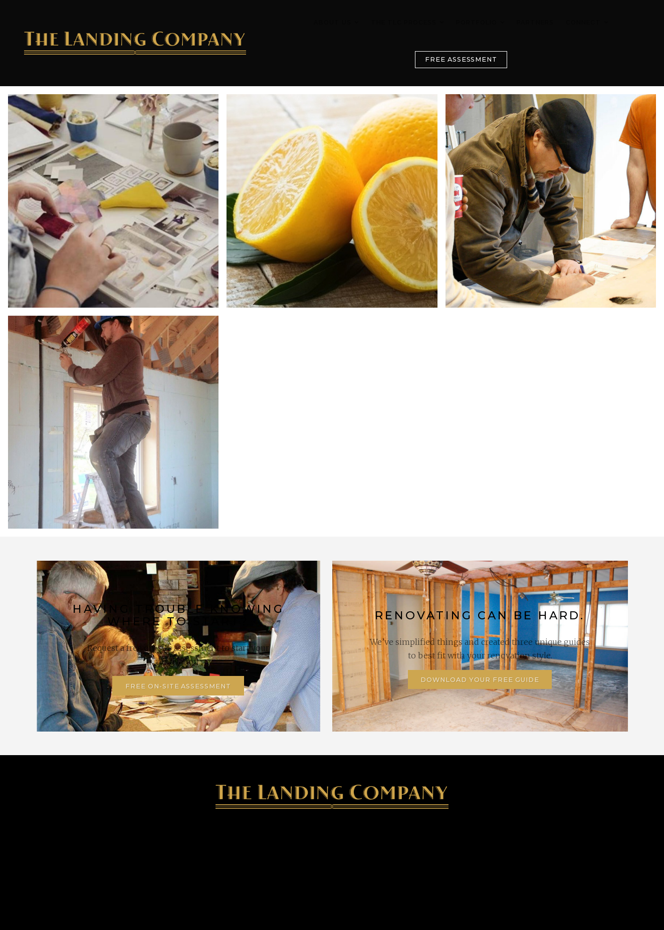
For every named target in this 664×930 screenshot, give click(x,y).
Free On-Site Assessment (178, 686)
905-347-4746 (104, 857)
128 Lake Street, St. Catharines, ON (252, 857)
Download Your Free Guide (479, 679)
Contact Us (554, 857)
